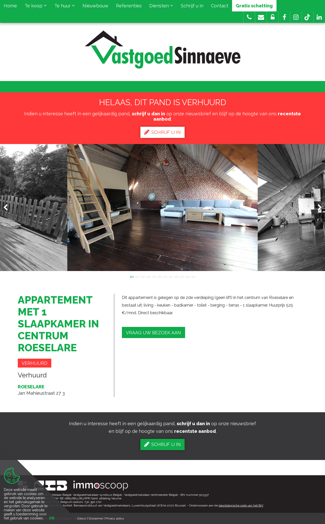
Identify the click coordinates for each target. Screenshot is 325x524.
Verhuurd (34, 363)
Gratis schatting (254, 5)
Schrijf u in (192, 5)
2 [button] (137, 276)
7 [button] (165, 276)
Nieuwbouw (95, 5)
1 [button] (131, 276)
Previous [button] (8, 208)
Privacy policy (114, 518)
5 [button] (154, 276)
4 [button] (148, 276)
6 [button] (159, 276)
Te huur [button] (64, 5)
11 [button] (187, 276)
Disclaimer (96, 518)
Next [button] (317, 208)
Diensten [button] (161, 5)
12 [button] (193, 276)
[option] (162, 207)
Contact (219, 5)
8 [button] (171, 276)
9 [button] (176, 276)
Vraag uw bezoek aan (153, 332)
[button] (284, 17)
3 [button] (143, 276)
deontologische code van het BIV (241, 505)
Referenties (129, 5)
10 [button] (182, 276)
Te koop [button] (36, 5)
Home (10, 5)
